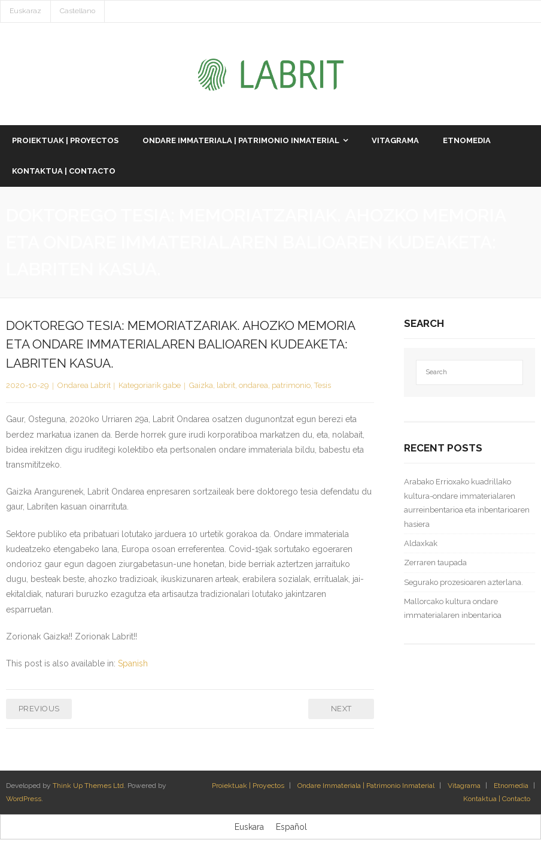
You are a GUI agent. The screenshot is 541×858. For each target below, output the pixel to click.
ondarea (253, 385)
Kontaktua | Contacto (496, 799)
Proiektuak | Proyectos (248, 786)
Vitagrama (464, 786)
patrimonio (291, 385)
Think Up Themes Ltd (88, 786)
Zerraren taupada (435, 563)
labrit (226, 385)
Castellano (77, 11)
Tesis (322, 385)
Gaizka (201, 385)
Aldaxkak (420, 543)
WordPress (23, 799)
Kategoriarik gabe (149, 385)
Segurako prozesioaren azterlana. (463, 582)
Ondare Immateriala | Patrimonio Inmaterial (365, 786)
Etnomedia (511, 786)
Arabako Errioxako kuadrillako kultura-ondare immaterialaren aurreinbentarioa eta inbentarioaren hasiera (467, 503)
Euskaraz (25, 11)
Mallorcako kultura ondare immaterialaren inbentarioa (453, 609)
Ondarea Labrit (84, 385)
